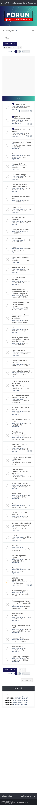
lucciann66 (26, 411)
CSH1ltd (26, 295)
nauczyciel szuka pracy (20, 230)
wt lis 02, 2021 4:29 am (21, 189)
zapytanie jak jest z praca (21, 657)
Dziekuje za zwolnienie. (20, 154)
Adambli (26, 537)
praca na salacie (18, 638)
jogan (25, 231)
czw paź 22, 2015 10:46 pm (20, 507)
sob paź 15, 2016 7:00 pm (21, 424)
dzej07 (25, 617)
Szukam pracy (17, 568)
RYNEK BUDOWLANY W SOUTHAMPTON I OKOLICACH (20, 383)
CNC (13, 327)
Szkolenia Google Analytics (18, 279)
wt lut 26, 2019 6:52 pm (19, 283)
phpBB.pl (25, 803)
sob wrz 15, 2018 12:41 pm (20, 309)
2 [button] (18, 51)
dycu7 (25, 648)
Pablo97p (26, 343)
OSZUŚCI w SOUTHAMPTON (18, 579)
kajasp (25, 166)
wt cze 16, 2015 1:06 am (19, 518)
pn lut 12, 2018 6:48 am (19, 345)
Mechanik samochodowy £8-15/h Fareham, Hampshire (21, 317)
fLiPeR (25, 559)
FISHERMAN (27, 629)
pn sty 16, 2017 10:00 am (21, 121)
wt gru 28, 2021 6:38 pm (21, 166)
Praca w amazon (18, 647)
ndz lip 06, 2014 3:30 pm (19, 608)
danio (25, 133)
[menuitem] (6, 3)
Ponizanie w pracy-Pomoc (21, 142)
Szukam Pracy (19, 104)
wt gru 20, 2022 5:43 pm (19, 157)
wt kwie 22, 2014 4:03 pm (21, 649)
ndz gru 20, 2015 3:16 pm (19, 487)
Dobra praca (16, 494)
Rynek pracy (16, 207)
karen (25, 269)
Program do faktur (18, 164)
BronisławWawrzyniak (18, 145)
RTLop (25, 176)
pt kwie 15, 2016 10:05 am (20, 450)
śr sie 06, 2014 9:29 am (21, 570)
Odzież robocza (17, 238)
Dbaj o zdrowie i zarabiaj (21, 371)
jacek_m (26, 364)
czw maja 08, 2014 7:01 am (21, 631)
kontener (26, 437)
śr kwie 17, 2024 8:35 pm (21, 146)
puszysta (26, 200)
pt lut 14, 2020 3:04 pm (21, 232)
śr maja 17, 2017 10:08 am (22, 373)
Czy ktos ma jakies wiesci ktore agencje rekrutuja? (21, 524)
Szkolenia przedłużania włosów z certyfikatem (20, 396)
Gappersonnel (16, 462)
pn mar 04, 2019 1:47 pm (19, 107)
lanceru (25, 329)
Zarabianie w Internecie (20, 257)
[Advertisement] (18, 74)
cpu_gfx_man (16, 594)
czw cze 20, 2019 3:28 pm (21, 249)
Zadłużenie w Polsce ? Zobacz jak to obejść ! (20, 185)
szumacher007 (16, 549)
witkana (25, 120)
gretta (25, 209)
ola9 (24, 240)
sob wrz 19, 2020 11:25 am (21, 209)
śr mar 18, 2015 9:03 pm (20, 133)
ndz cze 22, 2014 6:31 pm (21, 618)
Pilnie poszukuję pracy (20, 483)
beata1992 (26, 639)
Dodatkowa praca (18, 267)
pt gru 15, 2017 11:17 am (20, 353)
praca (14, 247)
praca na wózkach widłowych (18, 218)
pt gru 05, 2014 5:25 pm (21, 537)
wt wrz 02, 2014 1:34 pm (21, 560)
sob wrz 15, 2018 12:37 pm (20, 322)
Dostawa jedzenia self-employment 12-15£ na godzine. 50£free (20, 340)
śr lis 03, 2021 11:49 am (21, 176)
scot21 (25, 569)
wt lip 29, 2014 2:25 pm (21, 582)
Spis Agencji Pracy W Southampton (21, 130)
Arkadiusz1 (27, 281)
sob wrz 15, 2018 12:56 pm (20, 297)
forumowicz (27, 221)
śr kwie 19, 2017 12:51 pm (21, 388)
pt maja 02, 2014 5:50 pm (19, 641)
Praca (6, 37)
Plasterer (15, 545)
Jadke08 (26, 155)
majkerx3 (26, 516)
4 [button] (22, 51)
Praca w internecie (18, 350)
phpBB (11, 801)
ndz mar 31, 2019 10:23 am (20, 260)
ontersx (25, 259)
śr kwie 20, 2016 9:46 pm (22, 438)
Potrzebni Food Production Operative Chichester (20, 471)
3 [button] (20, 51)
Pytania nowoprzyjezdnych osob (21, 118)
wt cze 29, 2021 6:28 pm (19, 202)
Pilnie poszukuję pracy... (20, 591)
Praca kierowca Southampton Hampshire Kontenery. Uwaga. (21, 434)
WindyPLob (26, 527)
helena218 (26, 485)
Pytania (14, 535)
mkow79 (26, 505)
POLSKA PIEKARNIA (19, 174)
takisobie (26, 495)
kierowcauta (27, 387)
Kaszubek (26, 658)
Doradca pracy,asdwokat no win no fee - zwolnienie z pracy (21, 603)
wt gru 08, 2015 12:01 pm (19, 497)
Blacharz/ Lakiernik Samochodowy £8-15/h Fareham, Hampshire (20, 292)
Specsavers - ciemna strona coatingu (19, 445)
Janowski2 (26, 106)
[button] (29, 51)
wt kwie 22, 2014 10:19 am (20, 660)
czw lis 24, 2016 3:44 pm (19, 413)
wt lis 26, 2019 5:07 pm (21, 240)
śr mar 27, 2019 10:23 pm (21, 269)
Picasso (25, 582)
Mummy (26, 606)
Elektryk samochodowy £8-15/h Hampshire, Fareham (20, 304)
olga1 (25, 248)
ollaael (25, 423)
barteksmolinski (17, 400)
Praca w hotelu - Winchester (18, 614)
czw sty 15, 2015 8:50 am (19, 528)
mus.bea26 (26, 448)
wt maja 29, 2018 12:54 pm (21, 330)
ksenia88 (26, 373)
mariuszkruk (27, 352)
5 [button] (24, 51)
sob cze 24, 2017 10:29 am (20, 366)
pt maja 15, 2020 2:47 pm (20, 223)
